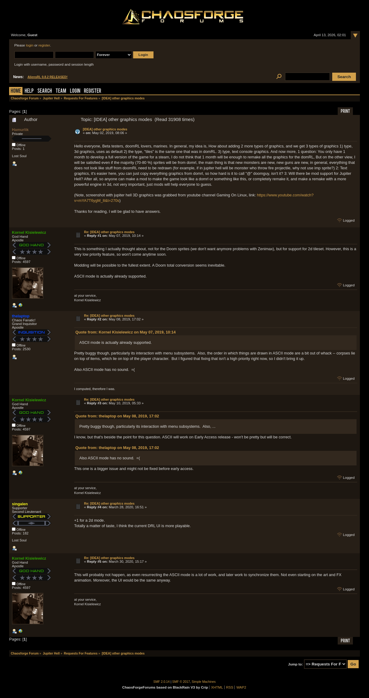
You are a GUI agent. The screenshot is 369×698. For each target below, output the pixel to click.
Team (61, 91)
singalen (20, 504)
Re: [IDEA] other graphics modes (109, 232)
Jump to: (295, 664)
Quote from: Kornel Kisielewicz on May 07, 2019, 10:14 (125, 332)
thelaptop (20, 316)
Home (16, 91)
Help (29, 91)
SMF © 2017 (181, 681)
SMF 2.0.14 (161, 681)
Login (75, 91)
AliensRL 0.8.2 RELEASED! (47, 77)
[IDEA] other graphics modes (105, 129)
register (44, 45)
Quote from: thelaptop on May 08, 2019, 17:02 (117, 416)
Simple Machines (204, 681)
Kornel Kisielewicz (29, 232)
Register (92, 91)
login (29, 45)
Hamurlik (20, 129)
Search (44, 91)
